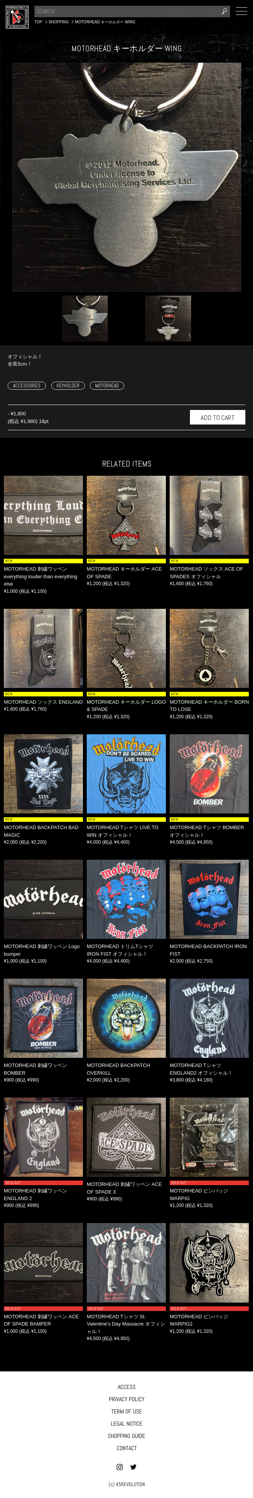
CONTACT (127, 1448)
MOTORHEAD (107, 385)
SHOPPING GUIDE (126, 1436)
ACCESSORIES (27, 385)
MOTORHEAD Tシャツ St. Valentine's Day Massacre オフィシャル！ (126, 1324)
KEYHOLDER (68, 385)
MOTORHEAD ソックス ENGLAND (43, 702)
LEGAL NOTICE (127, 1424)
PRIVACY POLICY (126, 1399)
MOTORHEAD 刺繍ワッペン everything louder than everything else (40, 576)
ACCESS (127, 1387)
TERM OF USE (126, 1411)
